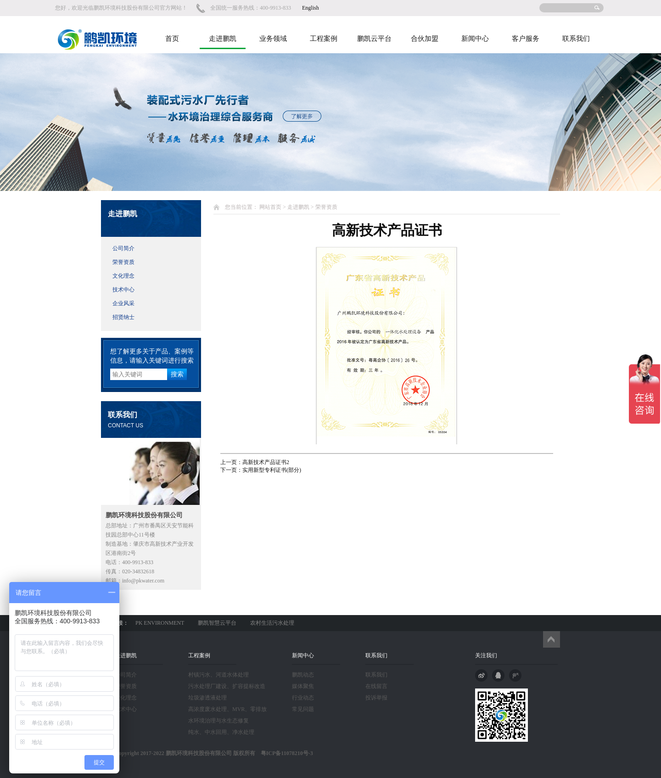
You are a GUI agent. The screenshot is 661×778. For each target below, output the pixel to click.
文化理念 (123, 276)
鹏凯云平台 (374, 38)
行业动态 (303, 697)
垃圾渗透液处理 (207, 697)
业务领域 (273, 38)
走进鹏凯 (222, 38)
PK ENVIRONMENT (159, 623)
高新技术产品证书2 (265, 462)
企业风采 (123, 303)
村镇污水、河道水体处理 (218, 675)
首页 (172, 38)
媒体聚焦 (303, 686)
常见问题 (303, 709)
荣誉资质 (123, 262)
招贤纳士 (123, 317)
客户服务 (525, 38)
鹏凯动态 (303, 675)
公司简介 (123, 248)
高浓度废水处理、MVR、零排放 (227, 709)
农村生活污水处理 (272, 623)
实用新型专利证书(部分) (271, 470)
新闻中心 (475, 38)
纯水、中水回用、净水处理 (221, 732)
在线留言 (376, 686)
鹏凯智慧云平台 (217, 623)
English (310, 8)
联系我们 (576, 38)
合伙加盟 (424, 38)
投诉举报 (376, 697)
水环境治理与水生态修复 (218, 720)
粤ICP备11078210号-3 (284, 753)
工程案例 (323, 38)
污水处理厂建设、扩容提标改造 (226, 686)
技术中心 (123, 289)
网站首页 (270, 207)
